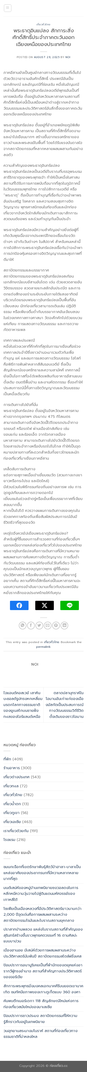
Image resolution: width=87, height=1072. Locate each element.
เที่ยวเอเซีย (12, 822)
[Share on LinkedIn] (64, 625)
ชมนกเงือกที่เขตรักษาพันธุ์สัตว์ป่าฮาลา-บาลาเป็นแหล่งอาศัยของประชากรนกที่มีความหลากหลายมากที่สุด (42, 873)
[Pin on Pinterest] (56, 625)
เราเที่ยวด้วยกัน (16, 831)
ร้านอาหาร (11, 768)
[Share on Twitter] (39, 625)
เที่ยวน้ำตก (12, 804)
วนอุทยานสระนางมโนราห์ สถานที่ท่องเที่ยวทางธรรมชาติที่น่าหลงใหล (40, 1034)
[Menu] (8, 8)
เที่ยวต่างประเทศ (16, 777)
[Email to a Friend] (48, 625)
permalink (43, 646)
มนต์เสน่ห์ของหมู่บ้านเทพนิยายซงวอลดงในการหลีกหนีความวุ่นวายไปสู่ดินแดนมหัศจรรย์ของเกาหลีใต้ (40, 893)
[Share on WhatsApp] (22, 625)
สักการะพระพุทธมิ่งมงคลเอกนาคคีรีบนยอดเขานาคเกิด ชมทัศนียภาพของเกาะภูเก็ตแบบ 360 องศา (43, 989)
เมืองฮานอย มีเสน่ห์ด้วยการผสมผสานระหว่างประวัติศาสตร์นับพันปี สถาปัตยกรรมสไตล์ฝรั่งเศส (42, 953)
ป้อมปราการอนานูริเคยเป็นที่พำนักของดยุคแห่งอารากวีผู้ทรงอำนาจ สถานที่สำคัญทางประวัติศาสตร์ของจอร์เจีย (42, 971)
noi (68, 57)
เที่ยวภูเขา (11, 813)
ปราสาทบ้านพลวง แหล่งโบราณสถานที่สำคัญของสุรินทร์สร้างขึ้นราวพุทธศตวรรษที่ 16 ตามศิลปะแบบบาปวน (43, 935)
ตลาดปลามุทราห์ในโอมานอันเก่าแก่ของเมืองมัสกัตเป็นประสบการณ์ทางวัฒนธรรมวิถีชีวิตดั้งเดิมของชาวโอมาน (64, 704)
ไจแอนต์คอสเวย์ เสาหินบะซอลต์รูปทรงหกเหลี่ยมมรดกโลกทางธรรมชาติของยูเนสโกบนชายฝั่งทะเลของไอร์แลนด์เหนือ (22, 704)
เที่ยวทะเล (11, 786)
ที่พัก (7, 759)
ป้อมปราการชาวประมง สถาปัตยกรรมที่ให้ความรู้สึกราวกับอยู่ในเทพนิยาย (40, 1019)
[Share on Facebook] (31, 625)
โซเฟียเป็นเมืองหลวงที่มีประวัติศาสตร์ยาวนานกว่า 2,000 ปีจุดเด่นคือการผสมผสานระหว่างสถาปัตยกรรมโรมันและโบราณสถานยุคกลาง (42, 914)
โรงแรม (9, 840)
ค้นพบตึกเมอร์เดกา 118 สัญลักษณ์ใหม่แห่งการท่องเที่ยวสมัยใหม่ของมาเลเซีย (40, 1004)
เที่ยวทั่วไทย (43, 24)
